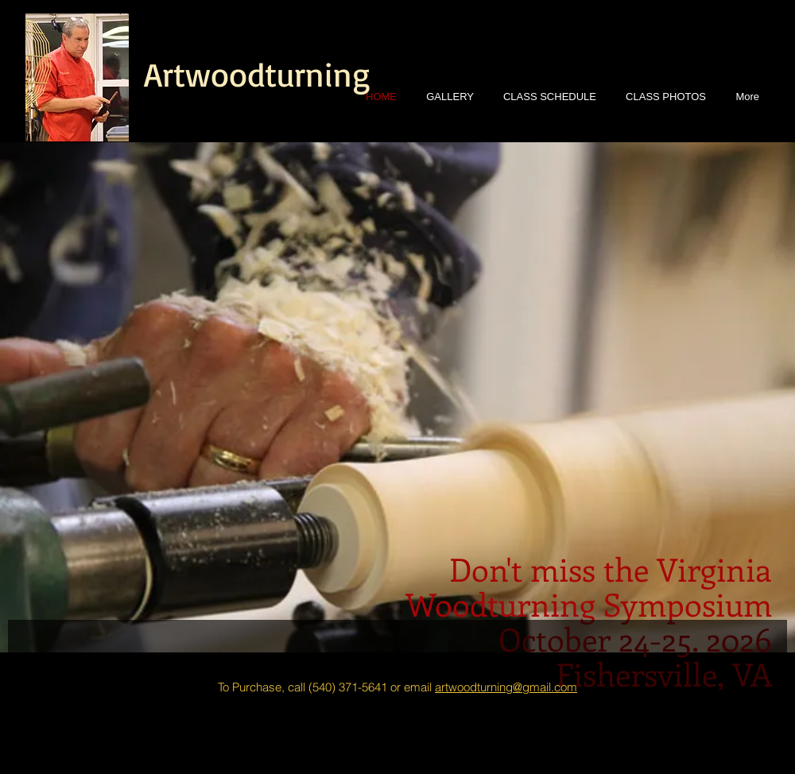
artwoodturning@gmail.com (506, 687)
